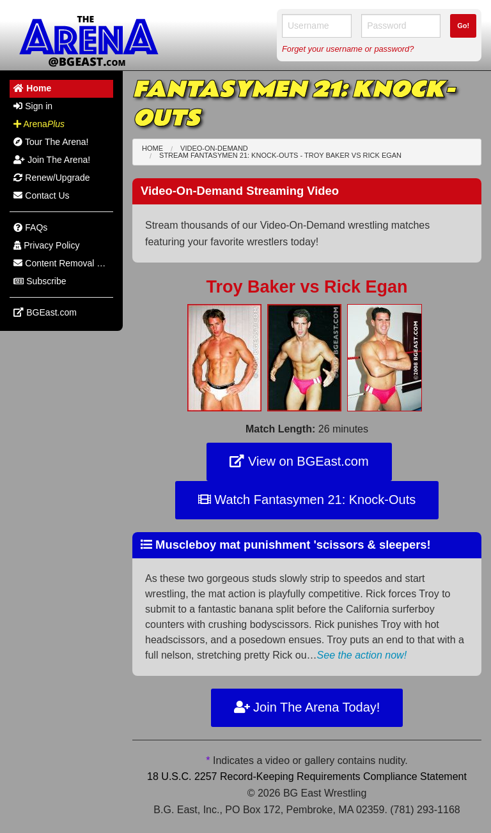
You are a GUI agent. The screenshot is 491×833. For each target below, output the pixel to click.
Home (152, 148)
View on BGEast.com (299, 461)
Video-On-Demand (214, 148)
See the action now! (362, 655)
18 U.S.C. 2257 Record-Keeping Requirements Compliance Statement (307, 776)
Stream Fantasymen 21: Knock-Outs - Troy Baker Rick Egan (280, 155)
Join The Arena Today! (307, 707)
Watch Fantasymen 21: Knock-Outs (307, 500)
